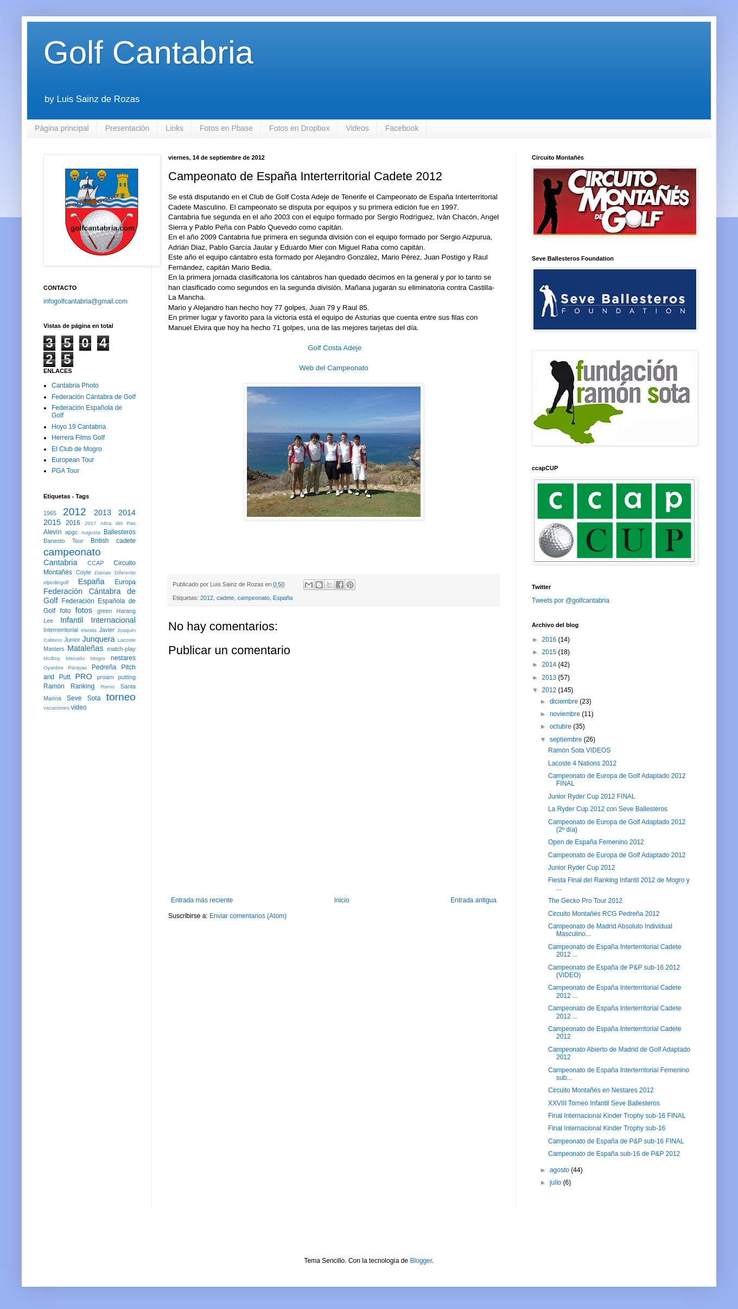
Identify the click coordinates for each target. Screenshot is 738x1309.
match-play (121, 649)
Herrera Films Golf (78, 437)
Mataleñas (85, 648)
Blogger (421, 1260)
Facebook (401, 128)
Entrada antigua (473, 900)
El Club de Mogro (77, 449)
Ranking (82, 686)
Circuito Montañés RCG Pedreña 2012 (603, 914)
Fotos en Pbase (226, 128)
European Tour (73, 460)
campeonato (253, 598)
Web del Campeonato (333, 368)
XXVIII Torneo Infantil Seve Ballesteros (604, 1103)
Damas (102, 573)
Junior (72, 639)
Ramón (54, 686)
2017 (90, 523)
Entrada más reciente (202, 900)
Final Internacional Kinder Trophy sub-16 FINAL (616, 1116)
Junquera (98, 639)
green (104, 611)
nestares (123, 658)
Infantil (71, 620)
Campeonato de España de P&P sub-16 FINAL (616, 1141)
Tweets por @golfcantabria (570, 600)
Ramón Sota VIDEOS (579, 750)
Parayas (77, 668)
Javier (106, 630)
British (100, 541)
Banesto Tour (63, 540)
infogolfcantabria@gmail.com (85, 301)
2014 (127, 512)
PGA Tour (65, 471)
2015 (52, 522)
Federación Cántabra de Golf (94, 397)
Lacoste (126, 640)
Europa (125, 582)
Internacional (113, 620)
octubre (561, 726)
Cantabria (60, 562)
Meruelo (75, 658)
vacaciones (56, 708)
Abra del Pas (118, 523)
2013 (102, 512)
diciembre (565, 701)
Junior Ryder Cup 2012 (581, 867)
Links (174, 128)
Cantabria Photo (75, 385)
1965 (49, 513)
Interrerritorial (60, 630)
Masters (53, 649)
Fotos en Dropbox (299, 128)
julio (556, 1182)
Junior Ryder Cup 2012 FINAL (591, 796)
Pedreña (104, 667)
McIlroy (51, 658)
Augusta (90, 532)
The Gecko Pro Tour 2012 (585, 901)
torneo (121, 697)
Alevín (52, 532)
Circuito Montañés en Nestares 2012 (601, 1090)
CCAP (95, 563)
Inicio (341, 900)
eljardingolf (55, 582)
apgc (71, 532)
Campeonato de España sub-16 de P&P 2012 (614, 1154)
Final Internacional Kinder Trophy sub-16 (606, 1128)
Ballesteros (120, 532)
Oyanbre (53, 668)
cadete (225, 598)
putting (127, 677)
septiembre (567, 739)
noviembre (566, 714)
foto (65, 611)
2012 (206, 598)
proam (105, 677)
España (283, 598)
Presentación (127, 128)
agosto (560, 1170)
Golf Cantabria (148, 52)
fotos (83, 610)
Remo (107, 687)
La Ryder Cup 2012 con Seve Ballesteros (607, 809)
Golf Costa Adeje (334, 348)
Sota (94, 698)
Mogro (97, 658)
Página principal (62, 128)
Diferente (125, 573)
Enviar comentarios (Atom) (248, 916)
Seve (74, 698)
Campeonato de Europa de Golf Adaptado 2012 (617, 855)
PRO (83, 676)
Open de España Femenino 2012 (596, 842)
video (79, 707)
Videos (357, 128)
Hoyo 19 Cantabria (79, 427)
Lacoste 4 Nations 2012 (582, 763)
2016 (73, 523)
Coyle (83, 572)
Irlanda (89, 630)
